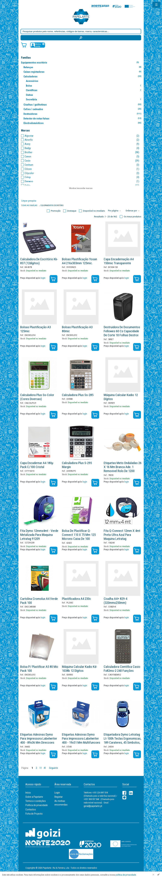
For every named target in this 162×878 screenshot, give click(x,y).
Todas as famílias (29, 205)
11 (40, 768)
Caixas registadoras (83, 71)
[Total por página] (115, 211)
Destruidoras (83, 113)
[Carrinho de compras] (24, 44)
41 (45, 768)
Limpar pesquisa (28, 200)
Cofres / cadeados (83, 109)
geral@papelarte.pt (93, 806)
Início (28, 792)
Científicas (85, 90)
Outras (85, 94)
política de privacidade (126, 874)
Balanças (83, 67)
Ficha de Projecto (34, 813)
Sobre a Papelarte (34, 796)
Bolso (85, 85)
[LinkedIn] (131, 793)
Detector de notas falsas (83, 118)
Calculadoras (83, 76)
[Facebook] (124, 793)
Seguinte (53, 768)
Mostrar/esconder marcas (80, 188)
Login (57, 792)
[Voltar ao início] (81, 16)
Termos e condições (35, 801)
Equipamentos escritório (80, 62)
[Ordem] (133, 211)
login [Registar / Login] (43, 278)
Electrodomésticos (83, 123)
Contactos (30, 809)
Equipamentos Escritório (52, 205)
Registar (58, 796)
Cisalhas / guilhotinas (83, 104)
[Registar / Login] (37, 45)
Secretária (85, 99)
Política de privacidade (36, 805)
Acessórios (85, 80)
